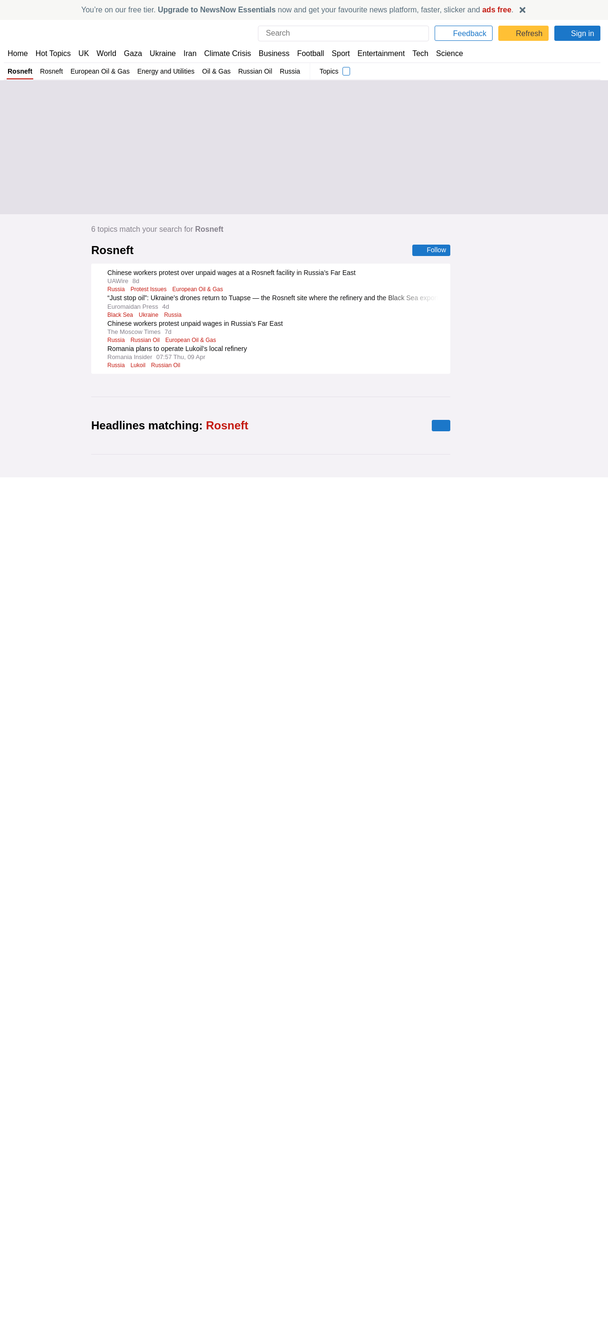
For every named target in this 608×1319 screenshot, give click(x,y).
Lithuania (154, 1205)
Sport (336, 53)
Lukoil (139, 366)
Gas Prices (138, 807)
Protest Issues (151, 290)
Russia (284, 71)
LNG (112, 974)
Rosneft (20, 71)
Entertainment (376, 53)
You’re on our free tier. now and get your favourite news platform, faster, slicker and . (297, 9)
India (138, 1140)
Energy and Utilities (164, 71)
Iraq (175, 999)
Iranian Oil (120, 858)
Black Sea (120, 315)
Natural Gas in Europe (149, 641)
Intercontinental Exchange (188, 692)
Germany (119, 782)
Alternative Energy (131, 923)
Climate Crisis (223, 53)
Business (269, 53)
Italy (112, 807)
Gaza (131, 53)
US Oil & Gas (202, 858)
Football (306, 53)
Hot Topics (53, 53)
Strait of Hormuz (143, 999)
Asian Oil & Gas (127, 692)
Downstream (124, 1115)
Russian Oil (250, 71)
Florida (116, 833)
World (105, 53)
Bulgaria (170, 1281)
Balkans (197, 1281)
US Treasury (177, 1064)
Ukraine (159, 53)
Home (18, 53)
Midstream (161, 1115)
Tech (414, 53)
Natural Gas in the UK (172, 948)
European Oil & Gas (100, 71)
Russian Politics (128, 1256)
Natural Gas (198, 641)
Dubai (167, 974)
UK (83, 53)
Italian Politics (176, 807)
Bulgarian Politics (130, 1281)
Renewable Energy (185, 923)
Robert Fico (122, 1205)
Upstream (184, 717)
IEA (111, 999)
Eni (111, 641)
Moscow (183, 1205)
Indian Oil (162, 1140)
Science (442, 53)
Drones (152, 1231)
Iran (186, 53)
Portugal (155, 717)
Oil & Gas (213, 71)
